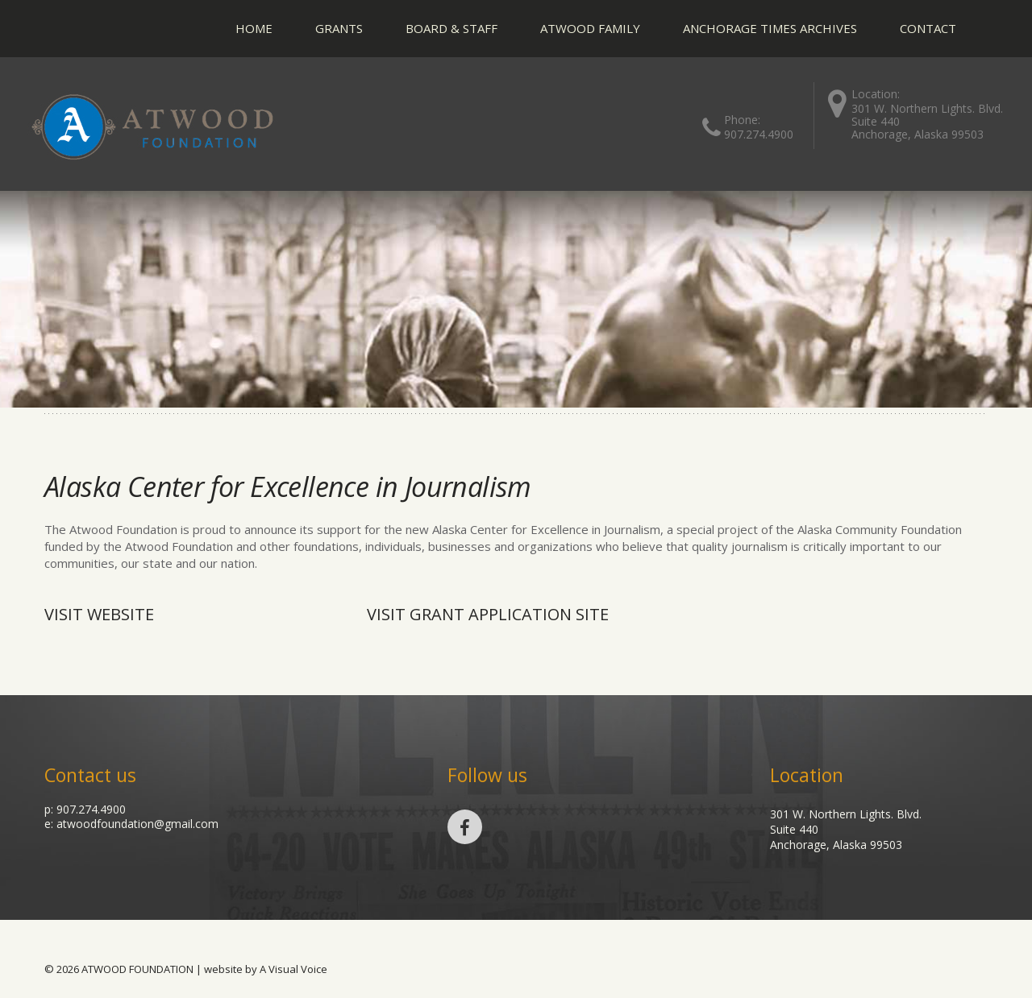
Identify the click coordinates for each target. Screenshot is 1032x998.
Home (254, 28)
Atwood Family (590, 28)
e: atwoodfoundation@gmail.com (131, 823)
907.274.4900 (758, 134)
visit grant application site (488, 614)
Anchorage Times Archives (770, 28)
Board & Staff (451, 28)
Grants (339, 28)
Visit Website (99, 614)
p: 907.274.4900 (85, 809)
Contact (928, 28)
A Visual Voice (293, 969)
